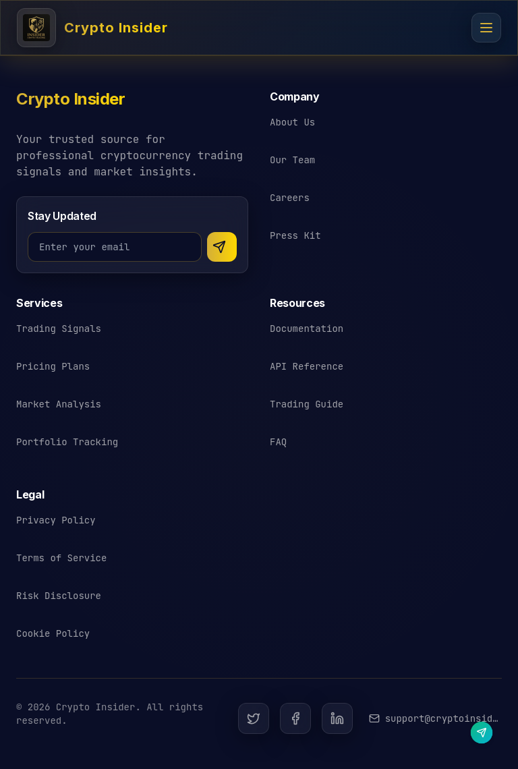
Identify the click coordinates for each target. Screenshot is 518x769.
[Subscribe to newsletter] (222, 247)
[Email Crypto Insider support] (435, 718)
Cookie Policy (53, 633)
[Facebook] (295, 718)
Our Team (292, 160)
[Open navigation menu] (486, 27)
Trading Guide (306, 404)
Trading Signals (58, 328)
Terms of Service (61, 558)
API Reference (306, 366)
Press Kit (295, 235)
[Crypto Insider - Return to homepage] (70, 104)
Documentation (306, 328)
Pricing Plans (53, 366)
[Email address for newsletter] (115, 247)
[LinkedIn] (337, 718)
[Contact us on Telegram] (481, 732)
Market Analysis (58, 404)
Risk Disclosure (58, 596)
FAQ (278, 442)
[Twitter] (253, 718)
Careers (290, 198)
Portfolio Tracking (67, 442)
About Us (292, 122)
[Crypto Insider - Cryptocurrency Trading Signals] (92, 27)
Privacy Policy (56, 520)
